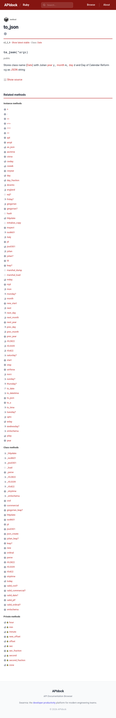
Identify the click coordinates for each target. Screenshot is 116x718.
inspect (10, 227)
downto (10, 184)
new (9, 547)
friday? (10, 199)
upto (9, 416)
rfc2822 (11, 340)
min (11, 626)
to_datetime (13, 392)
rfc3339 (11, 345)
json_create (12, 533)
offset (12, 641)
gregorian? (12, 208)
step (9, 364)
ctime (10, 156)
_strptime (11, 490)
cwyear (10, 170)
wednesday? (13, 426)
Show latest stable (21, 42)
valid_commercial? (16, 590)
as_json (10, 146)
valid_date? (12, 595)
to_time (10, 407)
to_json (10, 397)
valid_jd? (11, 599)
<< (8, 118)
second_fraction (17, 660)
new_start (12, 303)
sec (11, 645)
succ (9, 374)
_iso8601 (11, 457)
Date (39, 42)
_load (9, 467)
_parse (10, 472)
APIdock (10, 5)
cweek (10, 165)
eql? (9, 194)
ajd (8, 137)
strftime (11, 369)
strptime (11, 576)
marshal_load (13, 274)
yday (9, 435)
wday (9, 421)
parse (10, 557)
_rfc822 (10, 486)
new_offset (14, 636)
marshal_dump (14, 270)
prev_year (11, 336)
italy (9, 236)
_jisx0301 (11, 462)
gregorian (11, 203)
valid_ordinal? (14, 604)
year (49, 65)
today (9, 580)
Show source (14, 79)
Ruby (26, 5)
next (9, 307)
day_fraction (13, 180)
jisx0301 (11, 246)
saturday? (12, 355)
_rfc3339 (11, 481)
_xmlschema (13, 495)
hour (11, 622)
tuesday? (11, 411)
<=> (8, 123)
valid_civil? (12, 585)
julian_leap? (13, 538)
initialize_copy (14, 222)
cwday (10, 161)
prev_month (13, 331)
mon (9, 288)
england (11, 189)
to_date (10, 388)
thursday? (12, 383)
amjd (9, 142)
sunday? (11, 378)
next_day (11, 312)
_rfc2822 (11, 476)
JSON (14, 69)
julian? (10, 255)
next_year (11, 322)
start (9, 359)
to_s (9, 402)
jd (8, 241)
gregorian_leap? (15, 509)
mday (9, 279)
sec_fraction (15, 650)
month (60, 65)
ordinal (10, 552)
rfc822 (10, 350)
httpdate (11, 218)
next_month (13, 317)
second (13, 655)
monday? (11, 293)
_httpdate (11, 453)
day (71, 65)
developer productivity (44, 702)
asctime (11, 151)
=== (9, 127)
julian (9, 251)
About (106, 5)
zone (11, 664)
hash (9, 213)
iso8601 (11, 232)
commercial (13, 505)
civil (9, 500)
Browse (90, 5)
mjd (9, 284)
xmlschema (13, 430)
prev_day (11, 326)
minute (12, 631)
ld (8, 260)
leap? (9, 265)
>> (8, 132)
